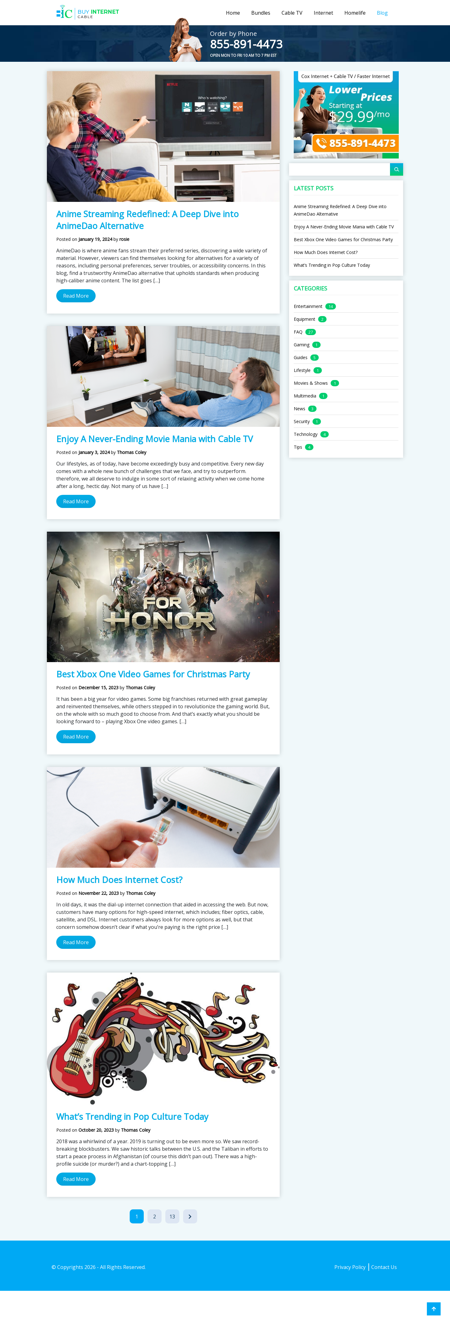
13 (174, 1217)
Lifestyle (302, 370)
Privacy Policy (350, 1267)
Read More (76, 295)
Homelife (355, 12)
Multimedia (305, 396)
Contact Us (384, 1267)
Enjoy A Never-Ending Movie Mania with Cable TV (154, 439)
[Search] (396, 169)
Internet (323, 12)
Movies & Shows (311, 383)
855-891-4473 (246, 44)
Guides (301, 357)
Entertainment (308, 306)
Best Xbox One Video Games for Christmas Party (153, 674)
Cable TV (292, 12)
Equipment (304, 319)
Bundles (260, 12)
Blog (382, 12)
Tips (298, 447)
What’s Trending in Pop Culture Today (132, 1116)
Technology (306, 434)
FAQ (298, 332)
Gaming (301, 345)
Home (233, 12)
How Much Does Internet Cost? (119, 879)
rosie (124, 239)
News (299, 409)
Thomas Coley (131, 452)
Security (302, 421)
